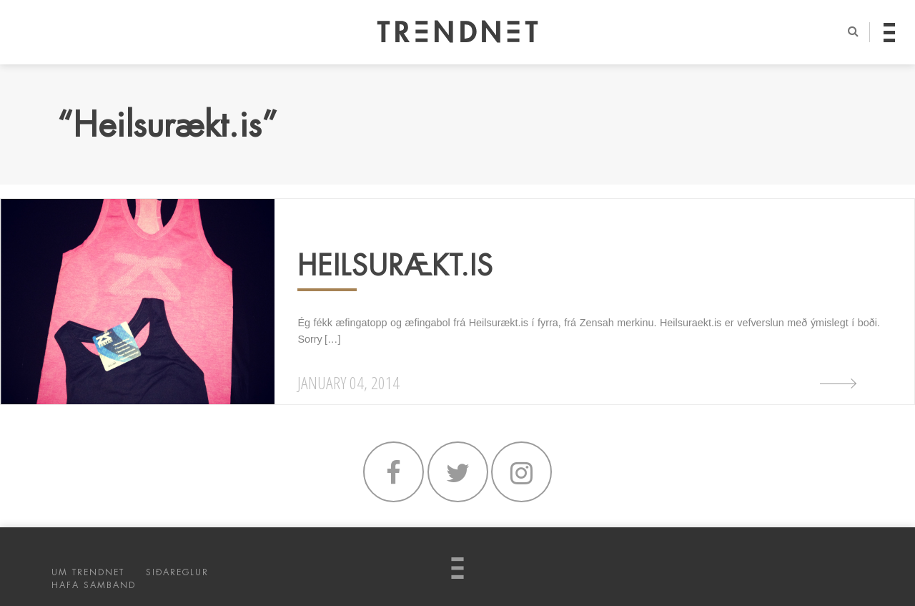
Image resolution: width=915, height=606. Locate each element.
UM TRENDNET (87, 572)
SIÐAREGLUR (177, 572)
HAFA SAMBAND (93, 585)
